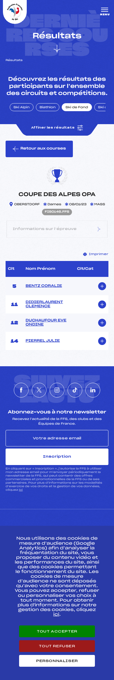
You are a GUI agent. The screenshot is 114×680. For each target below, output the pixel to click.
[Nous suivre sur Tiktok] (75, 390)
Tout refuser (57, 646)
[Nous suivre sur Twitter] (39, 390)
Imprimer (95, 254)
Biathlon (48, 107)
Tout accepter (57, 631)
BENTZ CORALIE (44, 286)
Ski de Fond (77, 107)
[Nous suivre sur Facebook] (21, 390)
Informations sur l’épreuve (57, 229)
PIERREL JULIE (43, 341)
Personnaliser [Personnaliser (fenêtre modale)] (57, 661)
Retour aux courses (39, 149)
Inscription (57, 456)
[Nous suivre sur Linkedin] (93, 390)
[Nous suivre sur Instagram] (57, 390)
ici (21, 490)
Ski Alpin (22, 107)
